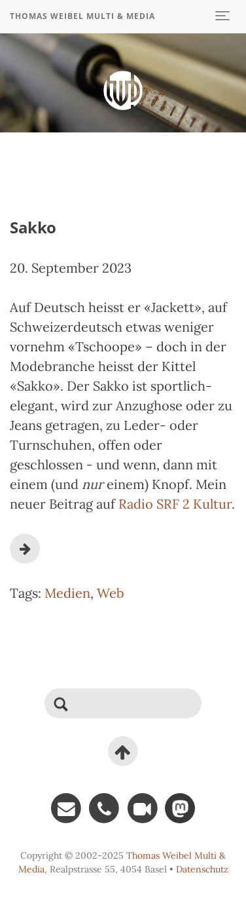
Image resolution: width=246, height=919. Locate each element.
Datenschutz (202, 869)
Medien (67, 593)
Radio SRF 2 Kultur (175, 504)
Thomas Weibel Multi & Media (82, 16)
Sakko (33, 227)
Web (110, 593)
